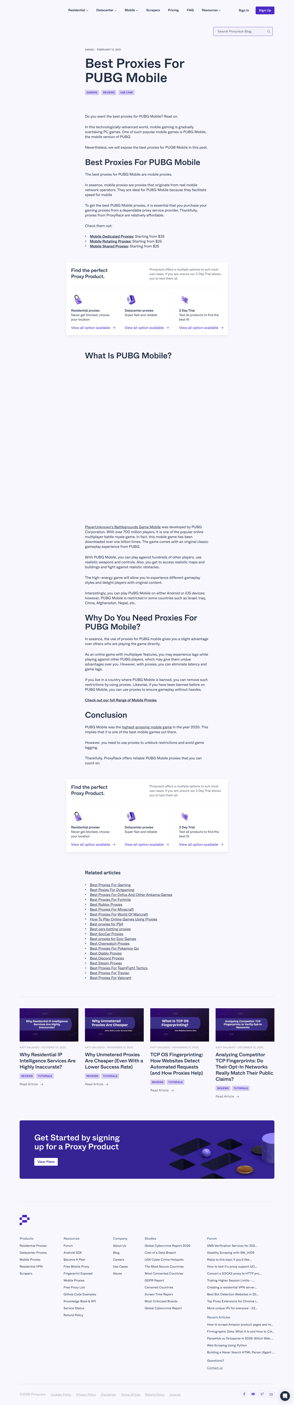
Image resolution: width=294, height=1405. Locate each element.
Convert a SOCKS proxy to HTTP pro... (234, 1273)
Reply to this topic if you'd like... (229, 1259)
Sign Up (265, 10)
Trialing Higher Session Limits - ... (231, 1280)
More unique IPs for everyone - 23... (232, 1308)
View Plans (46, 1161)
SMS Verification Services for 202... (232, 1245)
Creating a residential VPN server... (232, 1287)
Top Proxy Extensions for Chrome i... (232, 1301)
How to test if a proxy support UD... (232, 1266)
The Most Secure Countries (164, 1266)
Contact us (215, 1368)
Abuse (117, 1273)
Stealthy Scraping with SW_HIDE (231, 1252)
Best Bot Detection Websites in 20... (232, 1294)
